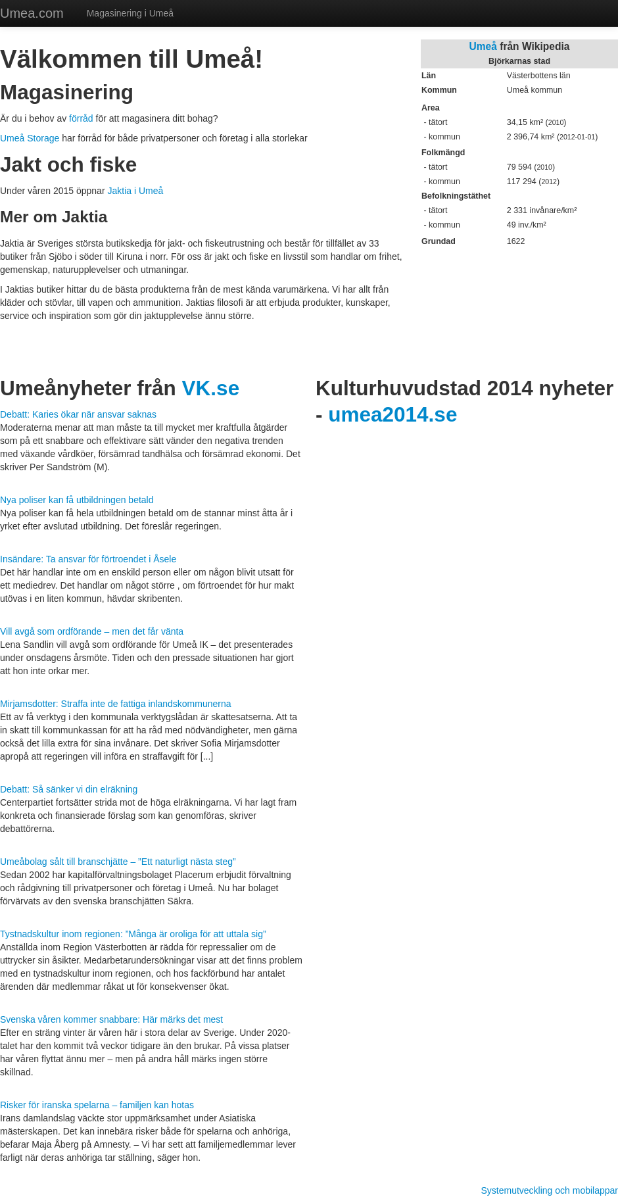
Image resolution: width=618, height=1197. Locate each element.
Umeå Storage (29, 138)
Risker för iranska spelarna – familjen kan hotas (97, 1105)
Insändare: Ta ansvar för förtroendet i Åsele (88, 559)
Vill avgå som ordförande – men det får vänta (91, 631)
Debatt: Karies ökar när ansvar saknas (78, 414)
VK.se (211, 388)
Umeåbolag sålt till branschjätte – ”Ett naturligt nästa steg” (118, 861)
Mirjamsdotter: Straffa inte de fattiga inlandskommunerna (115, 703)
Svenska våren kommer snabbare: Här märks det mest (111, 1019)
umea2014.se (392, 414)
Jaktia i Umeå (135, 190)
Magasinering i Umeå (130, 13)
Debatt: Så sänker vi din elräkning (68, 789)
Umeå (483, 46)
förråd (81, 118)
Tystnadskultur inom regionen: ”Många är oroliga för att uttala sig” (133, 934)
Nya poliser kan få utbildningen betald (77, 500)
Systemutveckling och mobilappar (549, 1190)
